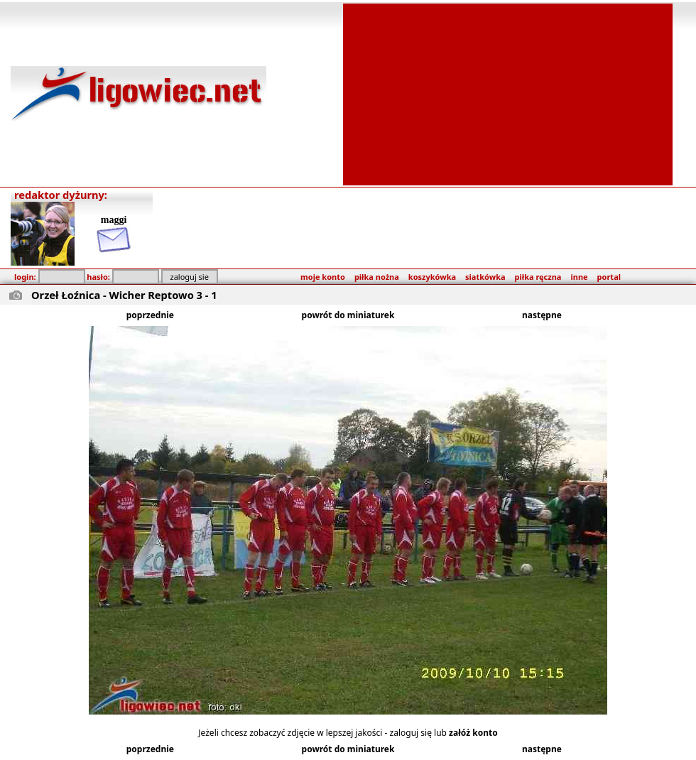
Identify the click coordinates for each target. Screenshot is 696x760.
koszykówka (432, 276)
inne (578, 276)
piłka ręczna (538, 276)
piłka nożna (376, 276)
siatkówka (485, 276)
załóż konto (473, 733)
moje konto (322, 276)
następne (542, 315)
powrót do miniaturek (348, 315)
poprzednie (150, 315)
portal (609, 276)
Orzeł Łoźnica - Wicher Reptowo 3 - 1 (124, 295)
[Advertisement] (508, 93)
